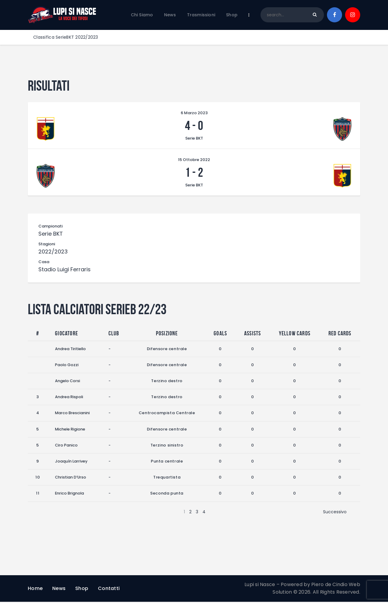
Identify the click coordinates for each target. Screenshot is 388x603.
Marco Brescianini (72, 414)
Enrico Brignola (70, 494)
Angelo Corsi (68, 382)
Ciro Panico (66, 446)
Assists (252, 334)
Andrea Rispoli (69, 398)
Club (114, 334)
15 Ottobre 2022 (194, 160)
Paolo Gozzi (67, 366)
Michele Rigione (70, 430)
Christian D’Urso (71, 478)
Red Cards (339, 334)
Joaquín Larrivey (71, 462)
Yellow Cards (294, 334)
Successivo (335, 513)
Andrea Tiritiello (70, 350)
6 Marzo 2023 (194, 113)
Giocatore (66, 334)
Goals (220, 334)
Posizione (167, 334)
